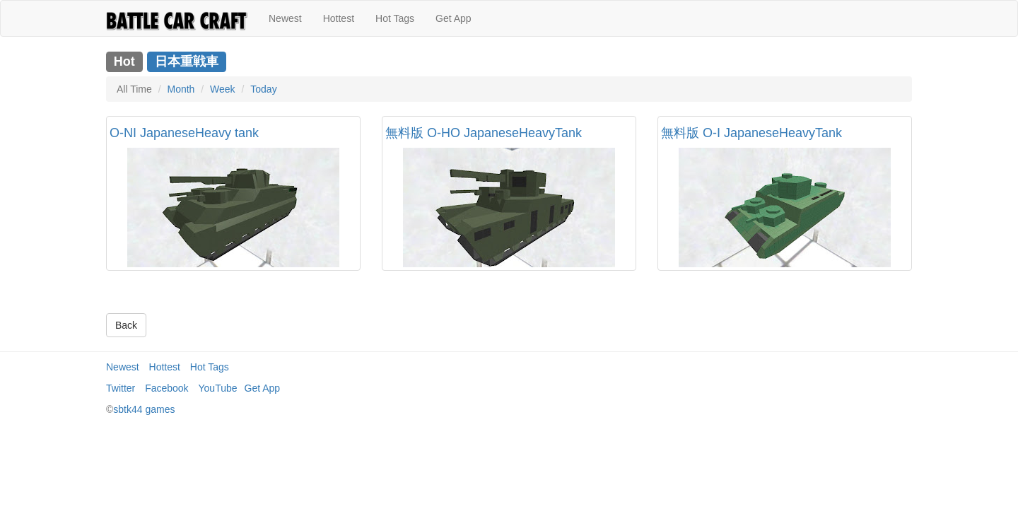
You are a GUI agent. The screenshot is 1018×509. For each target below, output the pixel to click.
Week (222, 89)
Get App (453, 18)
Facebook (166, 388)
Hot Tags (394, 18)
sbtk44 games (144, 409)
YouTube (218, 388)
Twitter (120, 388)
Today (263, 89)
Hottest (338, 18)
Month (180, 89)
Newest (285, 18)
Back (126, 325)
